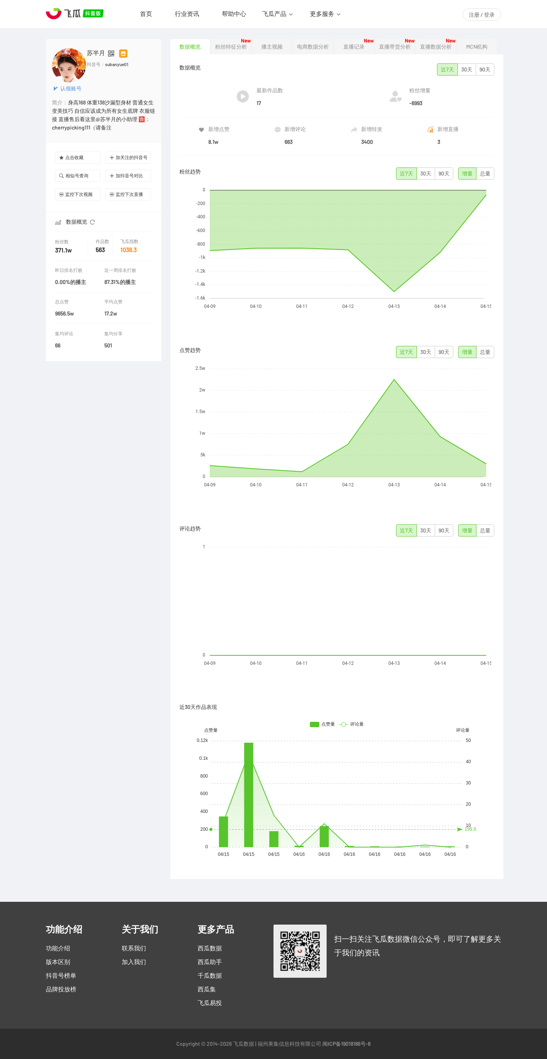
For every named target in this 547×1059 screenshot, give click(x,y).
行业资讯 (187, 13)
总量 (485, 173)
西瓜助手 (210, 961)
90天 (484, 69)
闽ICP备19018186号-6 (346, 1044)
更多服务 (322, 13)
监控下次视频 (76, 194)
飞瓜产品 (274, 13)
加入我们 (134, 961)
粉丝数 (62, 241)
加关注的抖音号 (129, 157)
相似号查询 (73, 175)
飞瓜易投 (210, 1002)
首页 (146, 13)
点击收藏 (71, 157)
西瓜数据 (210, 948)
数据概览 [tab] (190, 47)
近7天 (447, 69)
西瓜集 (207, 989)
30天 (466, 69)
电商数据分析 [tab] (313, 47)
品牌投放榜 (61, 989)
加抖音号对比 (126, 175)
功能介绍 (58, 948)
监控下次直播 (126, 194)
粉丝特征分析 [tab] (231, 47)
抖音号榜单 (61, 975)
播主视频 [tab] (272, 47)
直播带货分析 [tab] (395, 47)
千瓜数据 (210, 975)
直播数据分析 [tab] (436, 47)
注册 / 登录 (482, 15)
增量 (467, 173)
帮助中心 (234, 13)
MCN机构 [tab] (476, 47)
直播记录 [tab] (354, 47)
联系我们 (134, 948)
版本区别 (58, 961)
